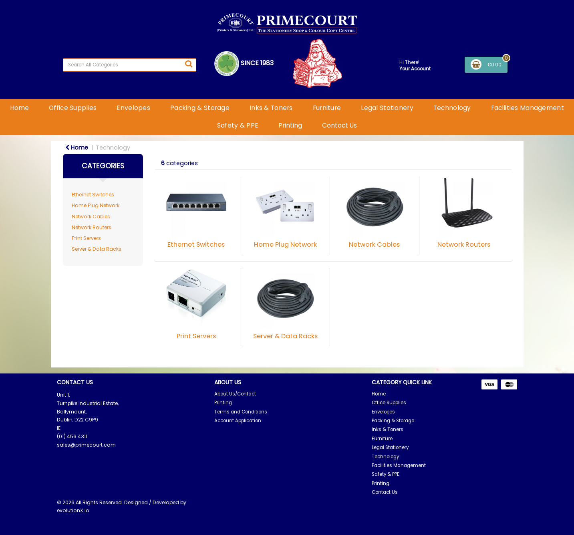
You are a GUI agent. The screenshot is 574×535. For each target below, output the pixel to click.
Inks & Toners (271, 108)
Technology (452, 108)
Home (19, 108)
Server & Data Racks (96, 249)
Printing (290, 125)
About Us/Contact (235, 394)
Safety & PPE (237, 125)
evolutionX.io (73, 510)
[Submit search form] (189, 64)
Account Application (237, 420)
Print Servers (86, 238)
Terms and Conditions (240, 412)
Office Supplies (73, 108)
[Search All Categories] (129, 65)
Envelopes (133, 108)
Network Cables (91, 216)
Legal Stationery (387, 108)
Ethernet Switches (93, 194)
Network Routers (91, 227)
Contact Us (339, 125)
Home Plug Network (95, 205)
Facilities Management (527, 108)
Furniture (327, 108)
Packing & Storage (200, 108)
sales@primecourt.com (86, 444)
